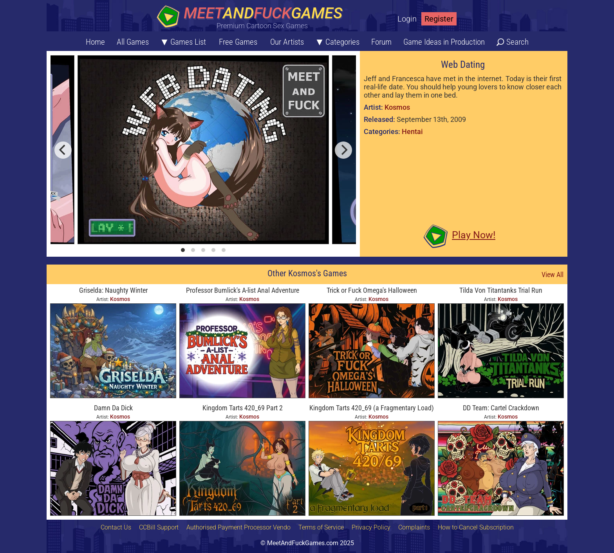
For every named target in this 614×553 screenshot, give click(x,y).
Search (517, 42)
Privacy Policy (371, 527)
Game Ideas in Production (444, 42)
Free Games (238, 42)
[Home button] (252, 17)
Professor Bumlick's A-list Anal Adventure (242, 290)
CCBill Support (159, 527)
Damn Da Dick (113, 408)
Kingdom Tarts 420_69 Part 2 (242, 408)
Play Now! (473, 235)
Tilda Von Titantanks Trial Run (500, 290)
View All (552, 274)
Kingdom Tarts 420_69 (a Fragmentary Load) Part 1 (371, 408)
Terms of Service (321, 527)
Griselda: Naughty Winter (113, 290)
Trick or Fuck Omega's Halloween (372, 290)
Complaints (414, 527)
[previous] (63, 150)
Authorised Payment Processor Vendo (238, 527)
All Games (133, 42)
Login (407, 19)
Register (438, 19)
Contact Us (116, 527)
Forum (381, 42)
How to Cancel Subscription (476, 527)
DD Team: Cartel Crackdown (501, 408)
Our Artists (287, 42)
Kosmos (397, 107)
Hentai (412, 131)
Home (95, 42)
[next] (343, 150)
